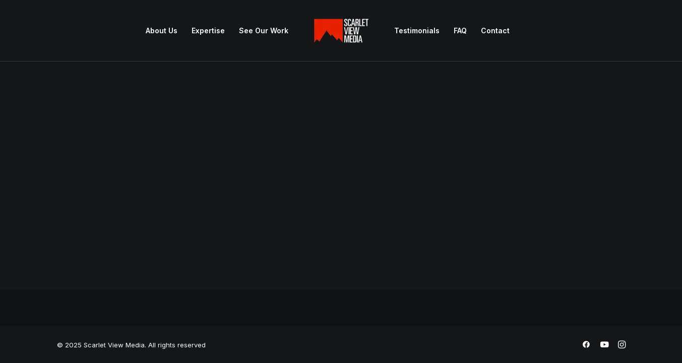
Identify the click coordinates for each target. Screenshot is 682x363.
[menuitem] (161, 31)
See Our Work (263, 30)
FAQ (460, 30)
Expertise (208, 30)
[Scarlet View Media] (341, 30)
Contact (495, 30)
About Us (161, 30)
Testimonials (417, 30)
